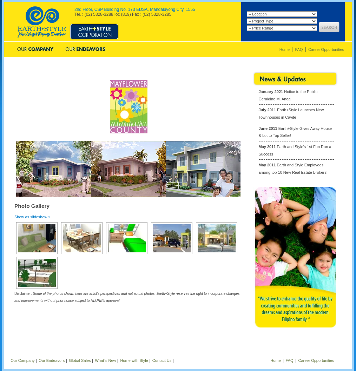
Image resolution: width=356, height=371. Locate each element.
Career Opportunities (326, 49)
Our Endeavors (85, 49)
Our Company (35, 49)
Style (94, 27)
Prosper (149, 27)
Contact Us (219, 49)
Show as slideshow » (32, 217)
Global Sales (133, 49)
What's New (177, 49)
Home (284, 49)
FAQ (299, 49)
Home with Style (134, 360)
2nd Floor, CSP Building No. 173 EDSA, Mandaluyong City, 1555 (134, 9)
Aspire (207, 27)
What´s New (105, 360)
